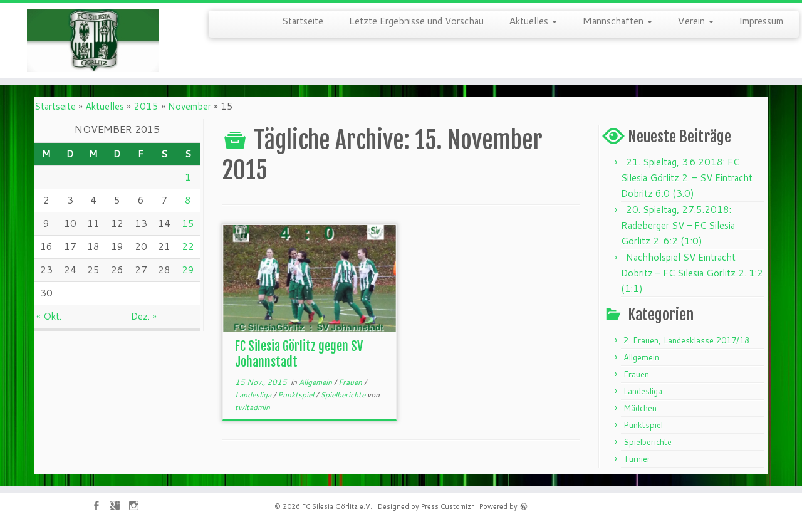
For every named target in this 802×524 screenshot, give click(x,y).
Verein (695, 20)
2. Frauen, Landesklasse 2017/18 (686, 340)
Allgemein (316, 382)
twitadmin (252, 407)
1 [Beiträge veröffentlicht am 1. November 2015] (188, 177)
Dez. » (144, 316)
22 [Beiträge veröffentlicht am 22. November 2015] (188, 246)
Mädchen (640, 408)
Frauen (351, 382)
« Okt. (48, 316)
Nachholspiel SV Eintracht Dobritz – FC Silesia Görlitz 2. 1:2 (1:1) (692, 273)
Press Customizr (447, 506)
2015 (146, 106)
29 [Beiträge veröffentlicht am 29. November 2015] (188, 269)
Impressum (761, 20)
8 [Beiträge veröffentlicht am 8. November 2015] (188, 200)
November (189, 106)
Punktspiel (297, 394)
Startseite (302, 20)
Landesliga (254, 394)
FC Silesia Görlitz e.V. (337, 506)
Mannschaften (617, 20)
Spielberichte (343, 394)
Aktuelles (533, 20)
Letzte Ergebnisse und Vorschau (416, 20)
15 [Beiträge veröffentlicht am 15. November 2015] (188, 223)
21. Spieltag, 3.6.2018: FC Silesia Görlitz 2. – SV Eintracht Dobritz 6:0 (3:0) (687, 177)
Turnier (636, 458)
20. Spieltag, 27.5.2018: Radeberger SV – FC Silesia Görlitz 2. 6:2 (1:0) (678, 225)
